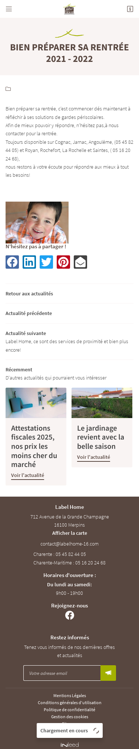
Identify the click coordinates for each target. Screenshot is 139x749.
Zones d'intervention (69, 727)
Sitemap (69, 720)
